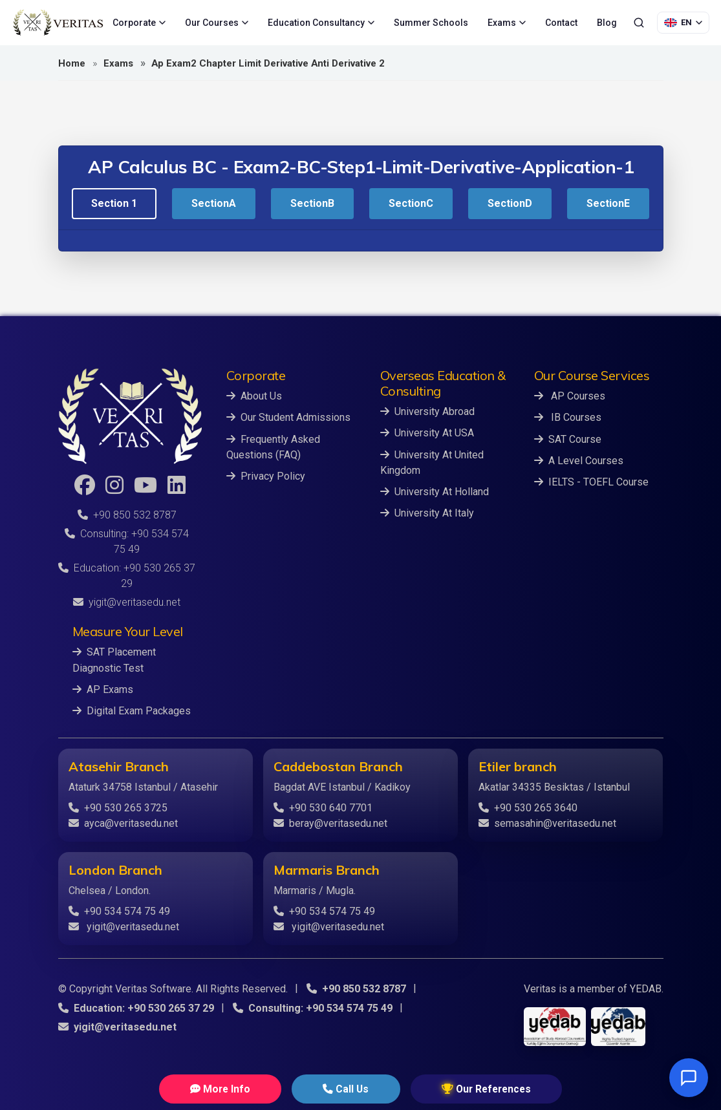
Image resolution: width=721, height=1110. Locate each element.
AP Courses (569, 396)
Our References (461, 1088)
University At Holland (434, 491)
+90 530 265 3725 (118, 807)
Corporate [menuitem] (139, 22)
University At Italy (427, 512)
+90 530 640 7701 (323, 807)
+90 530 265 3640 (528, 807)
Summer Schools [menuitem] (431, 22)
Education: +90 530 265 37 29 (135, 1007)
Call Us (344, 1088)
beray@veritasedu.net (330, 822)
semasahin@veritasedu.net (547, 822)
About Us (254, 396)
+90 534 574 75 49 (119, 910)
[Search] (639, 23)
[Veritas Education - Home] (58, 22)
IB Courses (567, 417)
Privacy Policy (265, 475)
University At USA (427, 433)
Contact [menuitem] (561, 22)
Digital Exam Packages (131, 710)
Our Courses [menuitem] (216, 22)
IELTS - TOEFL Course (591, 481)
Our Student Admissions (288, 417)
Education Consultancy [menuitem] (321, 22)
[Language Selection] (683, 23)
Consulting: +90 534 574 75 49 (312, 1007)
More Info (244, 1088)
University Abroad (427, 411)
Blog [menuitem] (607, 22)
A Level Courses (578, 460)
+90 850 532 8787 (127, 515)
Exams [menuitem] (507, 22)
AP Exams (102, 689)
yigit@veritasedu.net (126, 602)
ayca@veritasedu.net (123, 822)
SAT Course (567, 438)
